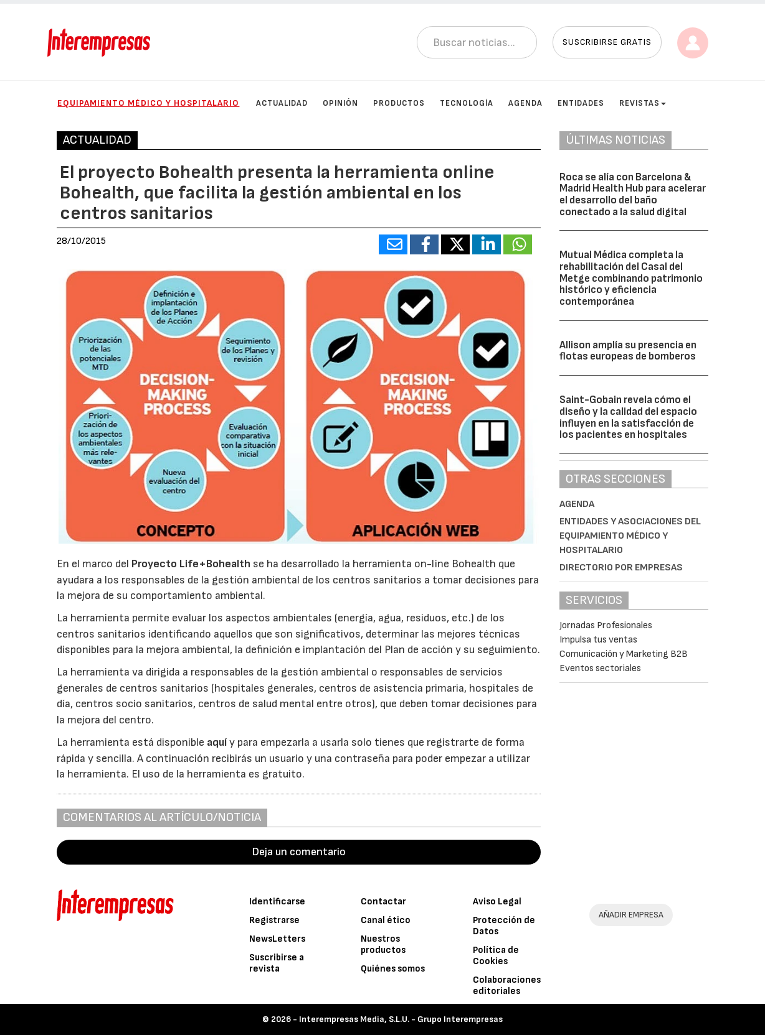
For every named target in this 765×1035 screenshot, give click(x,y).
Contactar (383, 901)
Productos (399, 103)
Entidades (581, 103)
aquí (217, 742)
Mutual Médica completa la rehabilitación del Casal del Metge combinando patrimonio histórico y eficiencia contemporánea (631, 278)
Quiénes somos (393, 969)
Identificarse (277, 901)
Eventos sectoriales (600, 668)
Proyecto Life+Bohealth (190, 563)
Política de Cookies (496, 955)
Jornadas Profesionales (605, 625)
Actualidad (282, 103)
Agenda (525, 103)
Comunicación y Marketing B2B (623, 654)
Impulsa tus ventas (598, 640)
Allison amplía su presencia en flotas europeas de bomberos (627, 351)
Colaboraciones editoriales (507, 985)
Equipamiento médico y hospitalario (148, 103)
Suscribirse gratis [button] (607, 42)
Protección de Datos (504, 925)
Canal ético (386, 920)
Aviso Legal (497, 901)
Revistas (642, 103)
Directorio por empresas (621, 567)
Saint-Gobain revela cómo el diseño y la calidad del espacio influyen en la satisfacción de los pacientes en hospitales (628, 417)
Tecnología (466, 103)
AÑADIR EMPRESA (631, 914)
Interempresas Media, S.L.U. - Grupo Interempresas (401, 1019)
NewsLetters (277, 939)
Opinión (340, 103)
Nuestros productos (383, 944)
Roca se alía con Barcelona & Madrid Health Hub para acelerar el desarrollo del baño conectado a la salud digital (632, 194)
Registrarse (274, 920)
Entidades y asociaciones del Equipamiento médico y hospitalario (630, 536)
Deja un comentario (299, 851)
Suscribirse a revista (276, 963)
